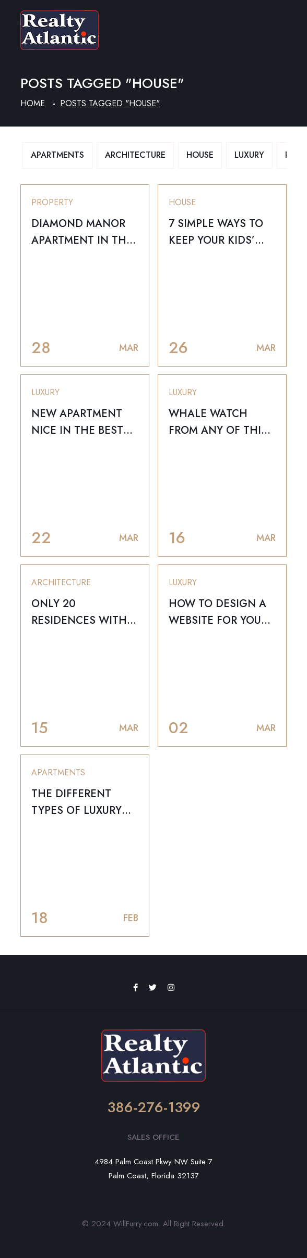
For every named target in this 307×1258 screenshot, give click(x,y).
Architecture (135, 155)
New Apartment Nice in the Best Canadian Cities (77, 430)
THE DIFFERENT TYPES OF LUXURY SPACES (76, 810)
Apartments (57, 155)
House (200, 155)
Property (52, 202)
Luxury (249, 155)
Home (32, 103)
